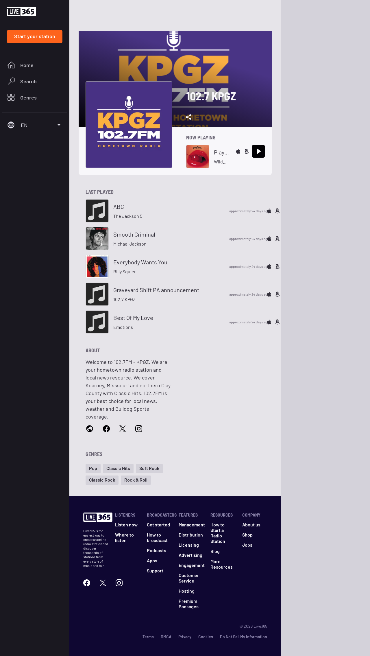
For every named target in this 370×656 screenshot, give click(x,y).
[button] (93, 468)
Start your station (34, 36)
